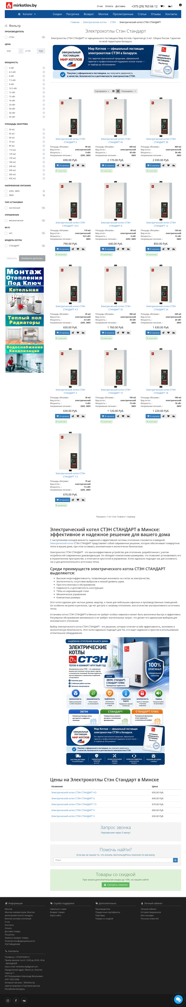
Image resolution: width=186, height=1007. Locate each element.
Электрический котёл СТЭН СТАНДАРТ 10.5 (70, 224)
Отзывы (156, 14)
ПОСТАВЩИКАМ (12, 944)
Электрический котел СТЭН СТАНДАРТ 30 (115, 308)
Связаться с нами (58, 909)
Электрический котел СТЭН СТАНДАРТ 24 (161, 308)
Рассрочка (72, 14)
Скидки (57, 14)
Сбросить (12, 258)
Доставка (120, 6)
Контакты (171, 14)
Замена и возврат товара (16, 937)
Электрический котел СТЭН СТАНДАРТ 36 (161, 140)
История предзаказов (151, 912)
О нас (100, 6)
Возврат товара (57, 912)
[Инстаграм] (8, 1000)
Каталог (25, 14)
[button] (179, 6)
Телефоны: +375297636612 (17, 957)
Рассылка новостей (150, 918)
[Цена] (12, 51)
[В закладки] (77, 165)
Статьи (142, 14)
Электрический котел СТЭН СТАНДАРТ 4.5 (70, 308)
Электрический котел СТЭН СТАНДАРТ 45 (115, 140)
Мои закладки (147, 915)
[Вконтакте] (25, 1000)
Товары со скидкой (104, 918)
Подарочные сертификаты (107, 912)
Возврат (89, 14)
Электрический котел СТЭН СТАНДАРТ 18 (161, 391)
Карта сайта (55, 915)
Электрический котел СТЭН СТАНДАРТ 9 (70, 140)
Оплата (109, 6)
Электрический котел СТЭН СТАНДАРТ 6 (115, 224)
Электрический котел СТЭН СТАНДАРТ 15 (115, 391)
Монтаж (103, 14)
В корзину (62, 165)
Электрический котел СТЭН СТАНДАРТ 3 (70, 391)
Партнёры (100, 915)
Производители (102, 909)
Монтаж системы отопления (18, 918)
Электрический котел (61, 543)
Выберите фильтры (32, 258)
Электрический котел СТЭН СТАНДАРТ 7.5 (70, 475)
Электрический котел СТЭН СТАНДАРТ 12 (161, 224)
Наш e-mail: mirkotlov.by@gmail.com (21, 966)
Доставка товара (12, 931)
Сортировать (102, 91)
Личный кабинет (148, 909)
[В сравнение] (83, 165)
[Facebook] (16, 1000)
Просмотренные (123, 14)
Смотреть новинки (116, 884)
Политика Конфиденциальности (20, 941)
